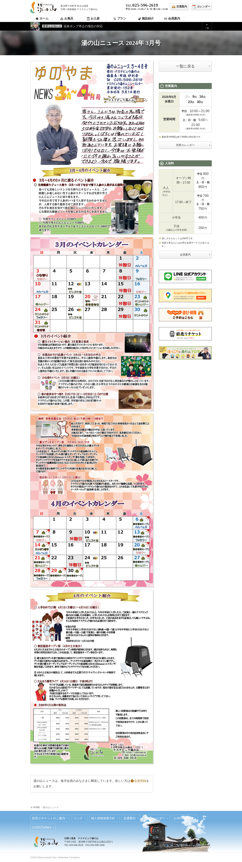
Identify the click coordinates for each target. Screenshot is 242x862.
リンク (78, 818)
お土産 (95, 18)
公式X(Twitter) (41, 827)
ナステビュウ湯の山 (43, 7)
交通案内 (129, 818)
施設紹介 (148, 18)
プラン (121, 18)
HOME (36, 807)
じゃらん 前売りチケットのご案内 (185, 314)
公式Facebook (183, 818)
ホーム (44, 18)
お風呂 (68, 18)
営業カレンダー (185, 145)
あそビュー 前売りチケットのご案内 (185, 333)
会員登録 (138, 780)
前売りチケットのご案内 (48, 818)
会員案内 (174, 18)
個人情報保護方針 (103, 818)
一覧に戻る (185, 66)
